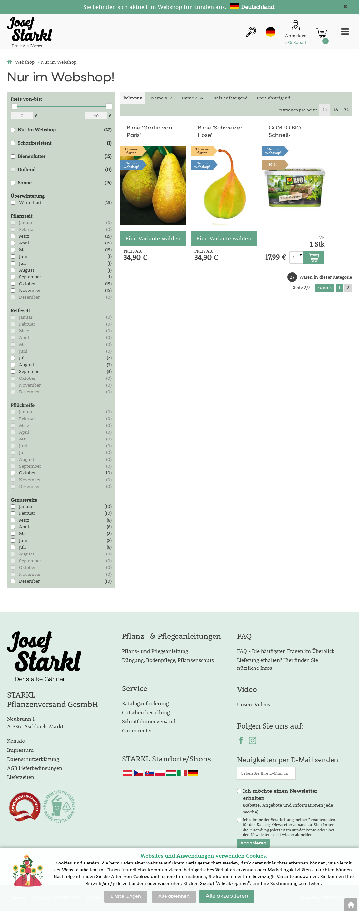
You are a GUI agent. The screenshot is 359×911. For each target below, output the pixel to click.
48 (335, 110)
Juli (22, 263)
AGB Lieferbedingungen (34, 767)
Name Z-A (192, 98)
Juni (23, 256)
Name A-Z (162, 98)
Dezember (29, 297)
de (270, 32)
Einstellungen (126, 896)
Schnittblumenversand (148, 721)
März (24, 236)
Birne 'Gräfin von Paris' (149, 131)
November (30, 290)
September (30, 277)
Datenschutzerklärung (33, 758)
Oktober (27, 283)
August (26, 270)
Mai (23, 250)
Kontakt (16, 740)
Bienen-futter (131, 150)
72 (346, 110)
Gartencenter (137, 730)
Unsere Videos (253, 704)
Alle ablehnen (174, 896)
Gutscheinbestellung (146, 712)
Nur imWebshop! (131, 164)
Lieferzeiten (20, 776)
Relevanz (132, 98)
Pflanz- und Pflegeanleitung (155, 650)
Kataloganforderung (145, 703)
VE (321, 237)
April (24, 243)
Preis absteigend (273, 98)
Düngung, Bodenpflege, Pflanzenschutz (168, 660)
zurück (324, 287)
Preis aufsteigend (230, 98)
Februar (27, 229)
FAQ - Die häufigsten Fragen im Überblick (285, 650)
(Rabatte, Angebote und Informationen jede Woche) (288, 801)
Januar (25, 222)
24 (324, 110)
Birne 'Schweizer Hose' (220, 131)
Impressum (20, 749)
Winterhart (30, 202)
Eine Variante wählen (153, 238)
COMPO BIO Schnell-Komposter (285, 132)
